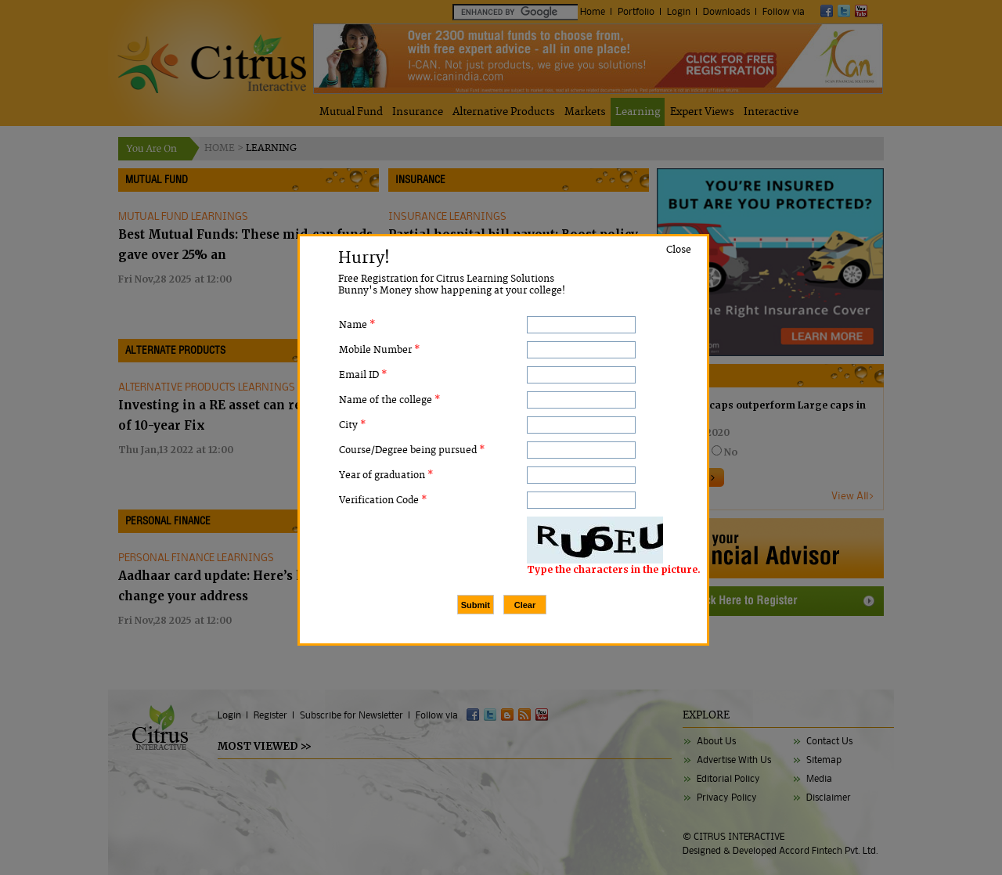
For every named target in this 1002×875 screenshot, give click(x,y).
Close (678, 250)
